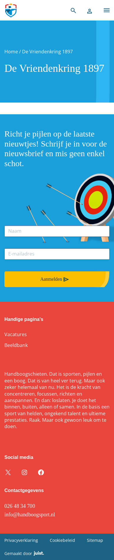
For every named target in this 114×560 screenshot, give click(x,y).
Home (11, 51)
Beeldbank (16, 345)
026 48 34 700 (19, 506)
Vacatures (15, 334)
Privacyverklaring (21, 540)
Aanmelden (51, 279)
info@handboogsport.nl (29, 515)
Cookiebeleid (62, 540)
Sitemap (95, 540)
